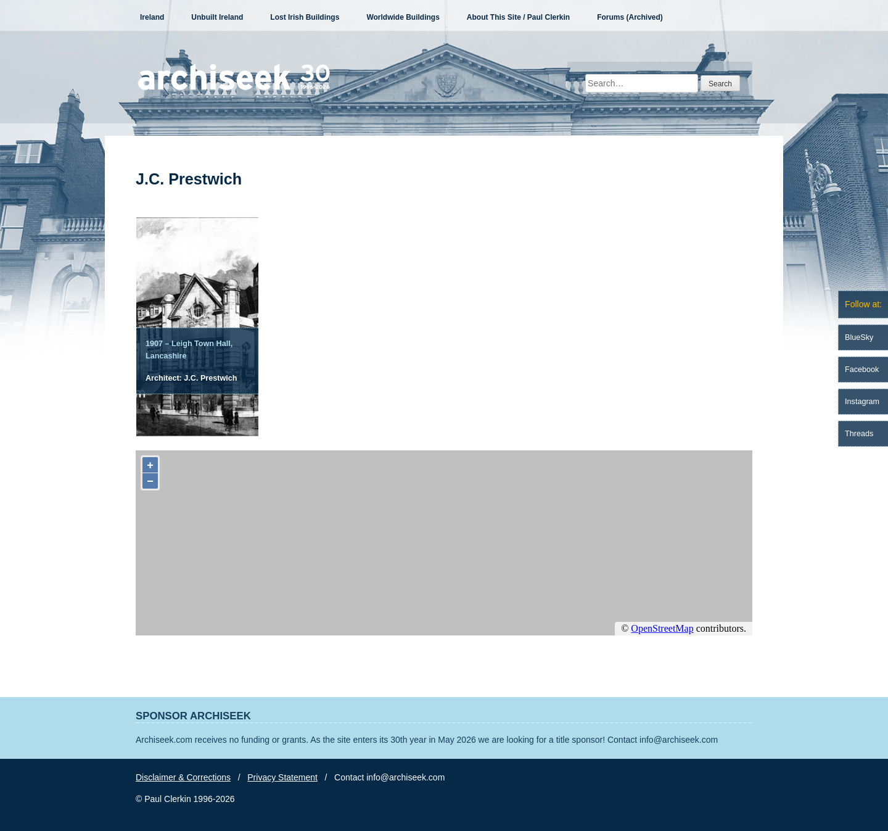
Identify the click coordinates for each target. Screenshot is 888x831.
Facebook (862, 369)
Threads (859, 433)
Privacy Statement (282, 777)
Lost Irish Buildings (304, 17)
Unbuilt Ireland (217, 17)
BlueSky (859, 337)
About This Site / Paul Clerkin (518, 17)
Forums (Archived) (630, 17)
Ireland (152, 17)
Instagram (862, 401)
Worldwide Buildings (402, 17)
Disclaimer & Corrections (183, 777)
